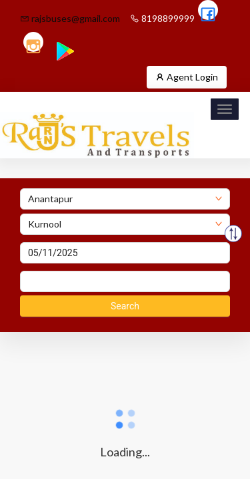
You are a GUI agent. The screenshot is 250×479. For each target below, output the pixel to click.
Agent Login (186, 76)
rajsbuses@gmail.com (70, 18)
